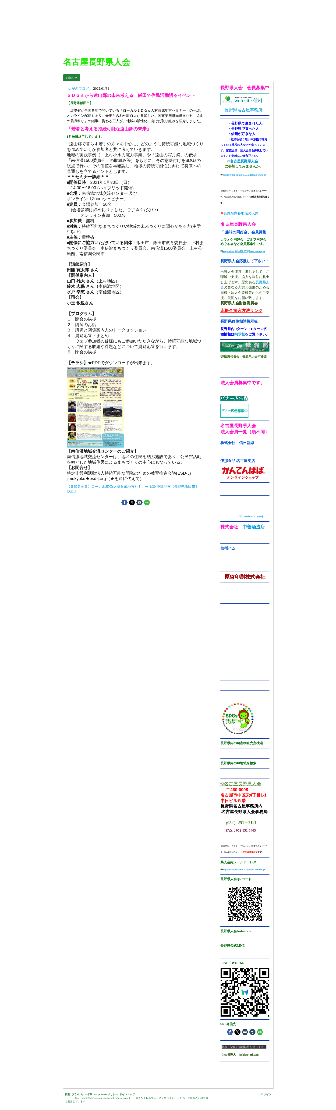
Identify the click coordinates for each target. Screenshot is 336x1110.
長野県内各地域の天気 (240, 213)
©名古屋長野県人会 (240, 783)
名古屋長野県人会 (244, 161)
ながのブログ (79, 88)
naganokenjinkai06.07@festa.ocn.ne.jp (244, 174)
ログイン (266, 1094)
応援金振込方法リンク (241, 310)
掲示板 (239, 334)
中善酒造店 (254, 526)
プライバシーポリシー (84, 1094)
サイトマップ (127, 1094)
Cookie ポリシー (108, 1094)
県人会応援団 (257, 356)
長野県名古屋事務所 (243, 110)
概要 (67, 1094)
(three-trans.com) (250, 516)
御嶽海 (225, 356)
